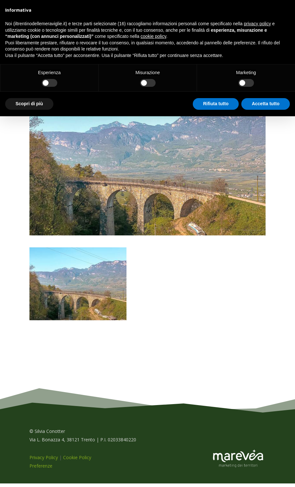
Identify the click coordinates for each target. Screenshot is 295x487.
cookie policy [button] (153, 36)
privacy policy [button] (257, 23)
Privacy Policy (43, 461)
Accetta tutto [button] (265, 103)
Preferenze (40, 469)
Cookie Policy (77, 461)
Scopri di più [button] (29, 103)
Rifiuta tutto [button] (216, 103)
